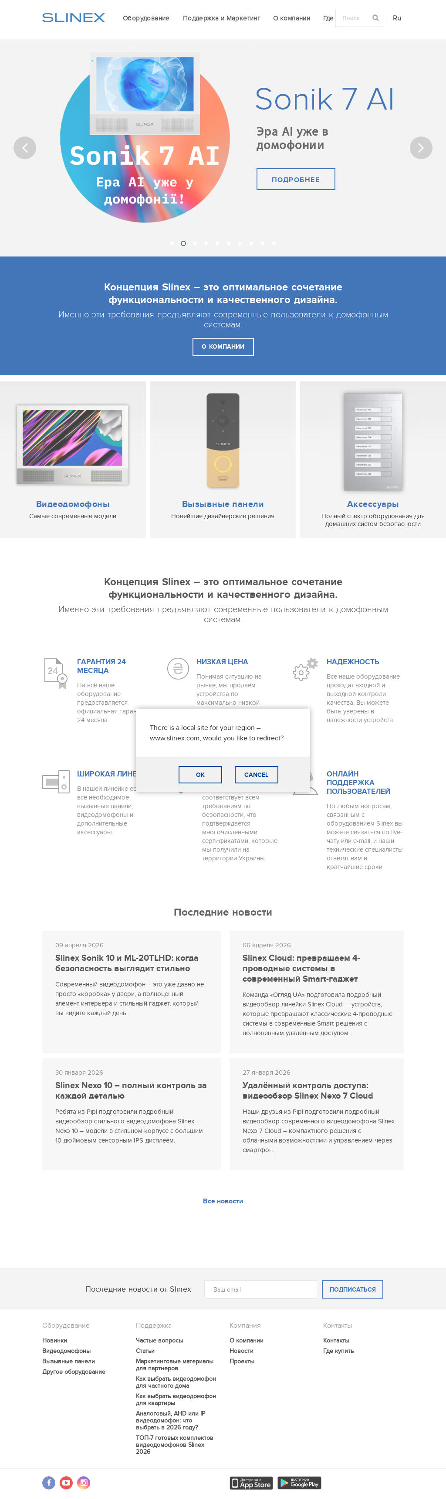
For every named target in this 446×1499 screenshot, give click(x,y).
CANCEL (256, 775)
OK (200, 775)
